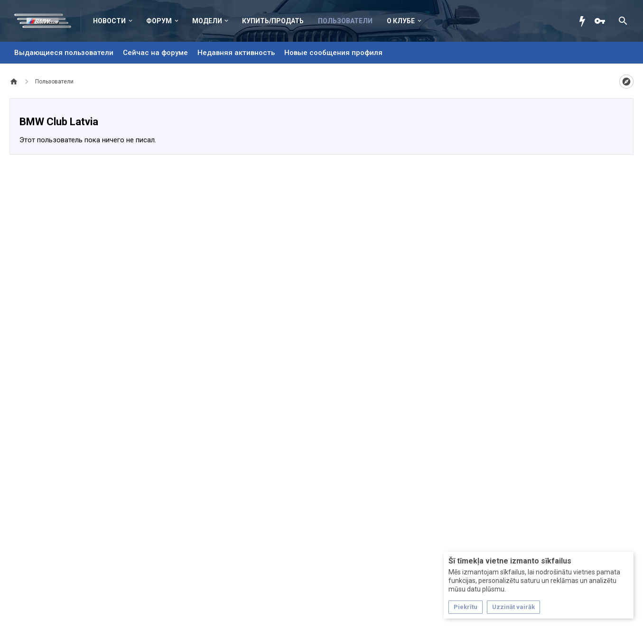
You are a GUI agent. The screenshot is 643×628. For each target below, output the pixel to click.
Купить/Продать (273, 21)
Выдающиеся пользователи (63, 52)
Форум (159, 21)
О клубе (401, 21)
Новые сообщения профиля (333, 52)
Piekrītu (465, 606)
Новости (109, 21)
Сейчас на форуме (155, 52)
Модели (207, 21)
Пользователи (345, 21)
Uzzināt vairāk (513, 606)
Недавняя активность (236, 52)
